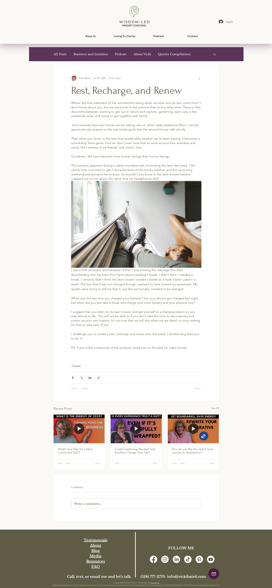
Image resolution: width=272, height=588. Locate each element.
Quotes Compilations (174, 54)
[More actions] (199, 78)
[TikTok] (188, 559)
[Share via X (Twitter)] (81, 377)
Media (95, 556)
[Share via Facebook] (72, 377)
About (95, 545)
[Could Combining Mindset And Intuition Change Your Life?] (136, 429)
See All (215, 408)
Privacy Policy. (155, 583)
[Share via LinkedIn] (90, 377)
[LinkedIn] (176, 559)
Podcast (120, 54)
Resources (95, 561)
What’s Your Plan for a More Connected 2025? (75, 450)
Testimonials (95, 540)
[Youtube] (210, 559)
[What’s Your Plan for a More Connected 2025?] (79, 429)
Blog (95, 551)
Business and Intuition (91, 54)
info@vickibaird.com (186, 576)
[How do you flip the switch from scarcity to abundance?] (193, 429)
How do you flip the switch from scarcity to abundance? (192, 450)
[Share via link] (98, 377)
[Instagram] (165, 559)
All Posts (60, 54)
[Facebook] (153, 559)
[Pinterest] (199, 559)
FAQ (95, 566)
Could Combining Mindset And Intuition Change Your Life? (135, 450)
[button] (90, 36)
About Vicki (142, 54)
